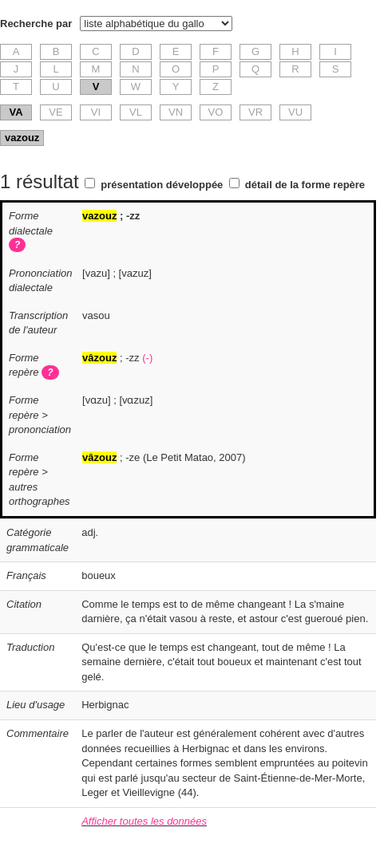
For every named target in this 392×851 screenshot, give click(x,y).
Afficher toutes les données (144, 821)
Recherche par (36, 24)
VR (255, 112)
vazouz (22, 138)
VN (175, 112)
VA (15, 112)
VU (295, 112)
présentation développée (162, 185)
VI (96, 112)
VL (135, 112)
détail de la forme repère (305, 185)
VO (216, 112)
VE (55, 112)
